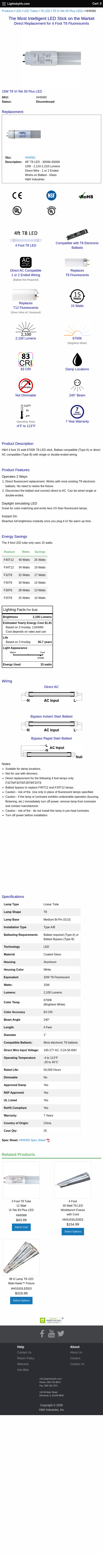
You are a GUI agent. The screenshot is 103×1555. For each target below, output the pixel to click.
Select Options (72, 1231)
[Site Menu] (4, 3)
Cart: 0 (97, 3)
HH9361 (30, 157)
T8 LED (45, 11)
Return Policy (25, 1358)
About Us (76, 1352)
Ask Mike (23, 1369)
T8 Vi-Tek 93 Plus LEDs (67, 11)
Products (7, 11)
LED (18, 11)
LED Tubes (31, 11)
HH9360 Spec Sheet (34, 1140)
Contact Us (24, 1352)
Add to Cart (21, 1227)
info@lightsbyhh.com (51, 1379)
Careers (75, 1358)
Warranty (23, 1364)
